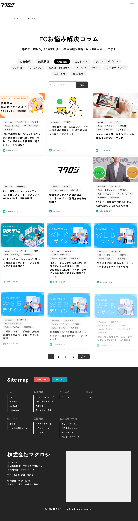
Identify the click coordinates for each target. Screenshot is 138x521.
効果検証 (43, 61)
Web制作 (39, 405)
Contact (41, 379)
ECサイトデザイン (106, 61)
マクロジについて (43, 423)
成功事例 (13, 423)
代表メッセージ (42, 428)
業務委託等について (70, 436)
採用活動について (69, 428)
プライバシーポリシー (71, 423)
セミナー (92, 397)
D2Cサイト (81, 61)
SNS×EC (35, 68)
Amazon (62, 61)
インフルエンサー (87, 68)
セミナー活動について (71, 432)
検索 (82, 84)
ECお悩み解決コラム (19, 428)
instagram (14, 410)
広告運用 (59, 74)
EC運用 (17, 68)
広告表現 (25, 61)
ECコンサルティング (45, 397)
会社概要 (40, 432)
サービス (66, 397)
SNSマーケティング (44, 401)
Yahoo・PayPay (59, 68)
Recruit (60, 379)
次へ (84, 356)
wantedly (14, 405)
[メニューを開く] (132, 5)
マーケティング (115, 68)
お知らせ (13, 401)
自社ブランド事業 (43, 410)
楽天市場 (78, 74)
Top (11, 397)
